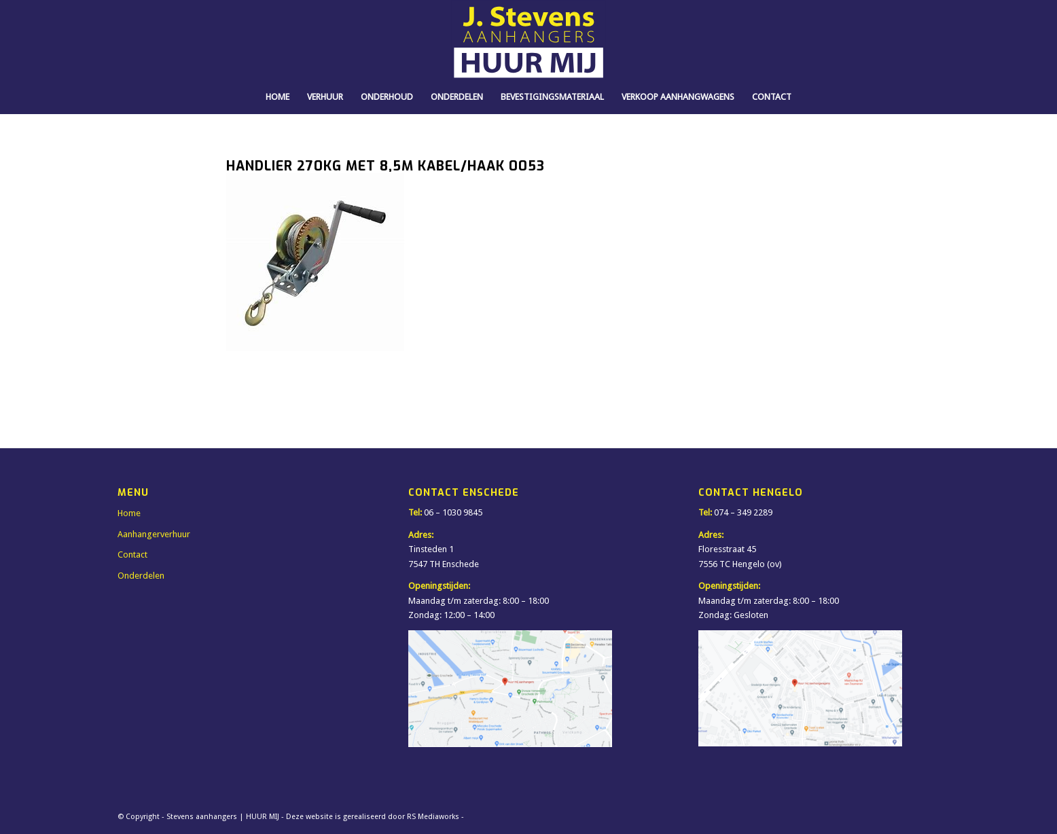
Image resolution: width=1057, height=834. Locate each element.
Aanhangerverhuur (154, 534)
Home (129, 513)
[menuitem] (277, 97)
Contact (132, 554)
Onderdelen (141, 575)
